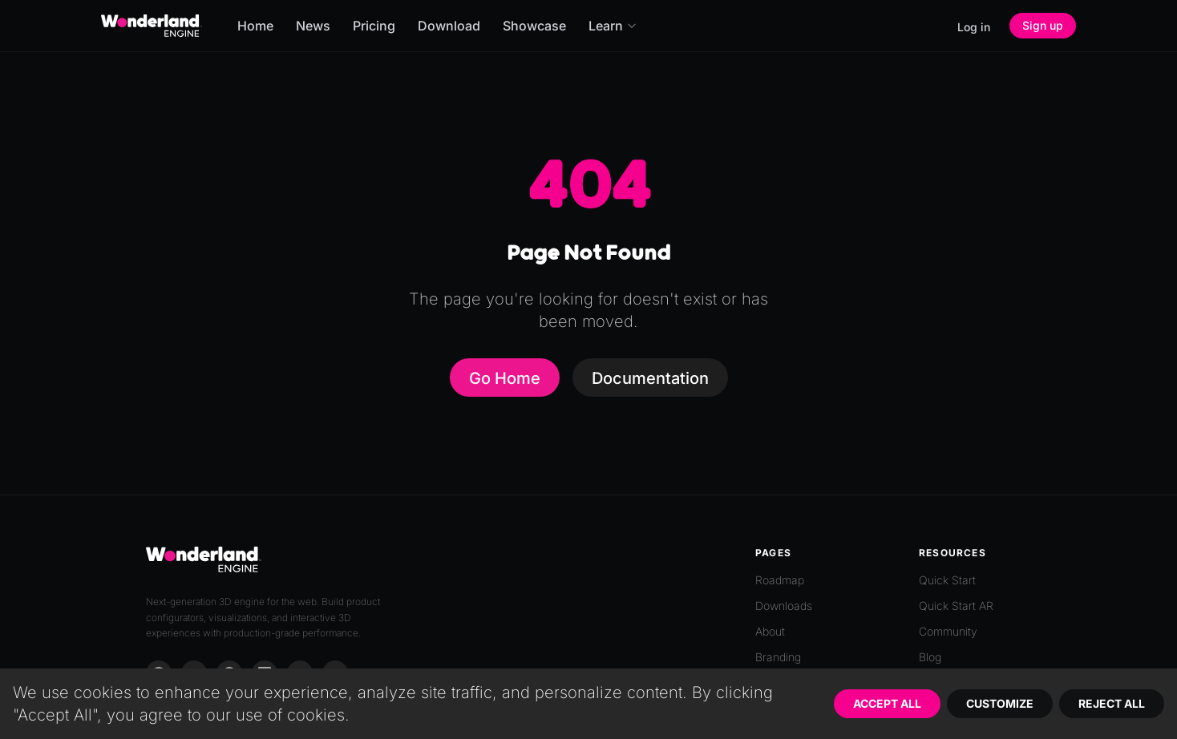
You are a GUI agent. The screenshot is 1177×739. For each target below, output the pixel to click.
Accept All (887, 703)
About (770, 631)
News (313, 26)
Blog (930, 657)
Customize (999, 703)
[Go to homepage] (151, 25)
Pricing (374, 26)
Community (948, 631)
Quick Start (947, 580)
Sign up (1042, 25)
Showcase (534, 26)
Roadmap (779, 580)
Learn (612, 26)
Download (449, 26)
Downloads (783, 605)
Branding (778, 657)
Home (255, 26)
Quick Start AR (956, 605)
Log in (973, 27)
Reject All (1111, 703)
